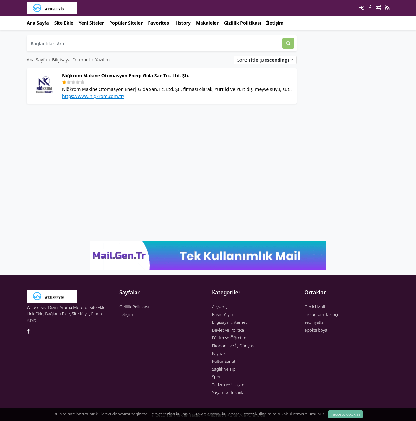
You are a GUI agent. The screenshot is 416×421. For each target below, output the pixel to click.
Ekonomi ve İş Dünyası (233, 346)
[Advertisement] (162, 154)
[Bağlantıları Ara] (154, 43)
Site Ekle (63, 23)
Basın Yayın (222, 314)
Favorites (158, 23)
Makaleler (207, 23)
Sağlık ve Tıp (223, 369)
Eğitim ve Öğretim (229, 338)
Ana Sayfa (38, 23)
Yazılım (102, 60)
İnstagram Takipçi (321, 314)
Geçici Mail (315, 306)
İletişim (275, 23)
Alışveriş (220, 306)
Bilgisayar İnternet (71, 60)
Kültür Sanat (223, 361)
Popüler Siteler (126, 23)
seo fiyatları (315, 322)
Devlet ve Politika (228, 330)
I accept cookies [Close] (346, 415)
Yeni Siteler (91, 23)
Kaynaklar (221, 353)
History (182, 23)
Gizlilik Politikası (242, 23)
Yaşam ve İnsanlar (229, 392)
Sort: (265, 60)
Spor (216, 377)
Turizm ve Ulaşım (228, 385)
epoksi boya (316, 330)
